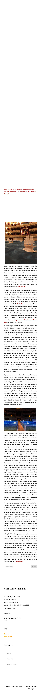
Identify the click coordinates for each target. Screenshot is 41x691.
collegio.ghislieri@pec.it (14, 621)
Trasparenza (8, 636)
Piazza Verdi (19, 561)
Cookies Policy (8, 641)
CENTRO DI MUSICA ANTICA (13, 189)
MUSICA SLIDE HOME (10, 191)
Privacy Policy (8, 638)
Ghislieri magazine (28, 189)
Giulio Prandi (21, 304)
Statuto (6, 634)
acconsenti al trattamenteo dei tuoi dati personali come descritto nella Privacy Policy (20, 673)
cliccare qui (22, 286)
